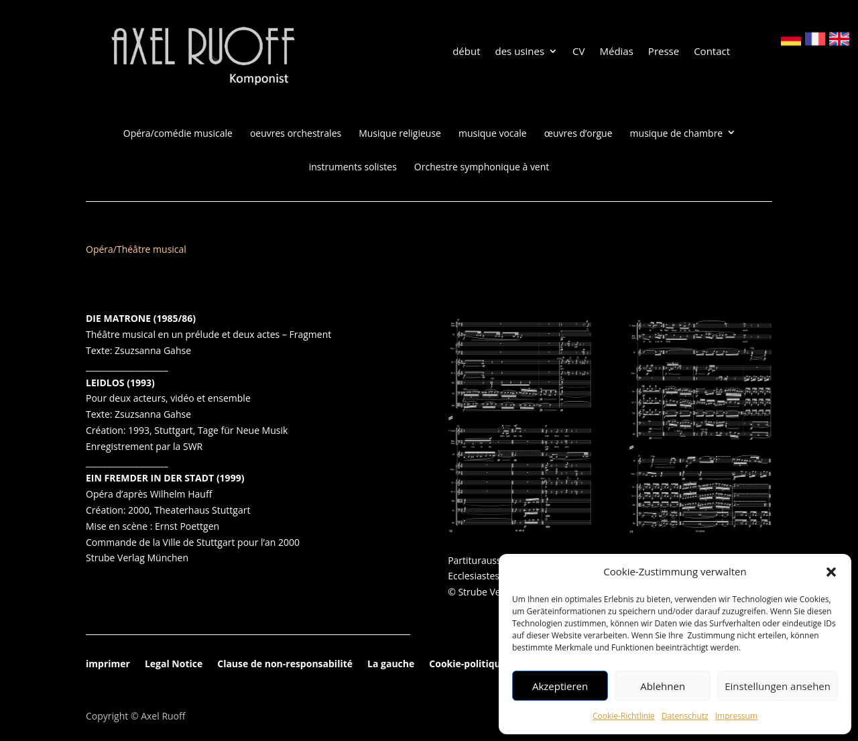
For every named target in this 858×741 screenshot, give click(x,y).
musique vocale (492, 133)
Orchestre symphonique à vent (481, 167)
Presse (663, 52)
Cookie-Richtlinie (624, 716)
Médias (616, 52)
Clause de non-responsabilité (285, 664)
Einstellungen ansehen (778, 686)
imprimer (108, 664)
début (466, 52)
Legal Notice (173, 664)
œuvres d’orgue (578, 133)
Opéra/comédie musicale (178, 133)
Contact (712, 52)
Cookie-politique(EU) (477, 664)
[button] (831, 572)
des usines (520, 52)
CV (578, 52)
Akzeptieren (560, 686)
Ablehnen (662, 686)
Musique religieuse (400, 133)
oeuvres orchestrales (295, 133)
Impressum (736, 716)
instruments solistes (353, 167)
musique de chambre (676, 133)
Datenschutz (685, 716)
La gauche (390, 664)
